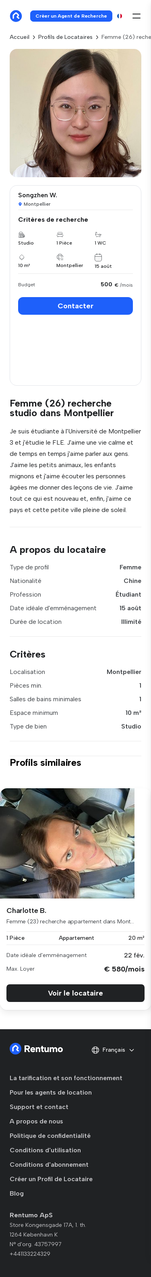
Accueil (19, 37)
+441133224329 (30, 1254)
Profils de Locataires (65, 37)
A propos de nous (36, 1121)
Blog (17, 1193)
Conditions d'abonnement (49, 1164)
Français (113, 1050)
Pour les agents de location (51, 1092)
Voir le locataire (75, 993)
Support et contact (39, 1107)
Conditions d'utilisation (45, 1150)
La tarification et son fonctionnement (66, 1078)
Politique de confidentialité (50, 1135)
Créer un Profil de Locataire (51, 1179)
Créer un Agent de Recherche (71, 16)
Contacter (75, 306)
